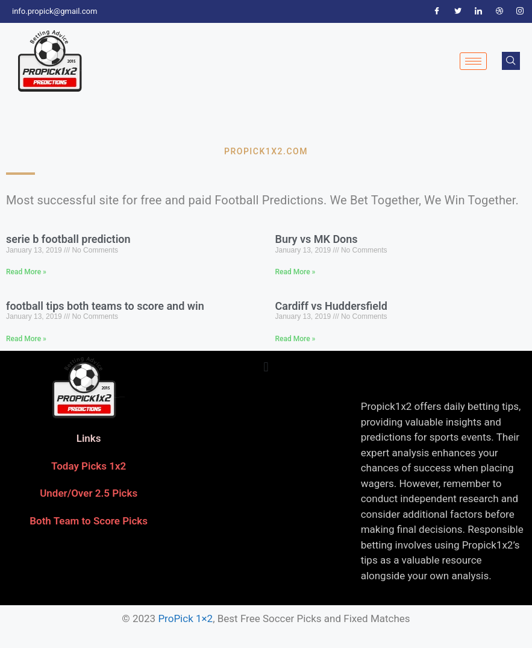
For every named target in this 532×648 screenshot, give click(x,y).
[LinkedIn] (478, 11)
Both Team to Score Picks (89, 521)
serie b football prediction (68, 239)
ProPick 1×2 (185, 618)
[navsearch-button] (511, 61)
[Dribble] (499, 11)
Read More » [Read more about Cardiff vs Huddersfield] (295, 339)
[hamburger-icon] (473, 61)
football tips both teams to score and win (105, 306)
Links (89, 438)
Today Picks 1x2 (88, 466)
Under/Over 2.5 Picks (88, 493)
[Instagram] (520, 11)
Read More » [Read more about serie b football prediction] (26, 272)
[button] (266, 367)
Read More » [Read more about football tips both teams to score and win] (26, 339)
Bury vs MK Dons (316, 239)
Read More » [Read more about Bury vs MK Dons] (295, 272)
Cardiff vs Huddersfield (331, 306)
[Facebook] (437, 11)
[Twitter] (458, 11)
